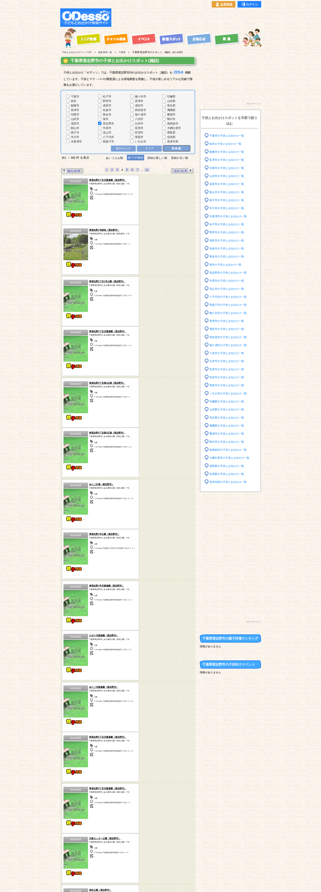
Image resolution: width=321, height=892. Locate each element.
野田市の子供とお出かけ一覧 (228, 232)
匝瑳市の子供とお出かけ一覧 (228, 377)
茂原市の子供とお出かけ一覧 (228, 184)
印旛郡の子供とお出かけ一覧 (228, 401)
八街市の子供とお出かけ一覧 (228, 353)
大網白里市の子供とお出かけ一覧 (230, 457)
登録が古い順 (181, 158)
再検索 (176, 148)
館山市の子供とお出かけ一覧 (228, 192)
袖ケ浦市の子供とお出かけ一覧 (229, 345)
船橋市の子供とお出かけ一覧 (228, 151)
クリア (149, 148)
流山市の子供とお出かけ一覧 (228, 288)
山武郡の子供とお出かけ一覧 (228, 409)
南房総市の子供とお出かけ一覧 (229, 449)
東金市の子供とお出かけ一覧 (228, 256)
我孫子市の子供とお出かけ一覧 (229, 304)
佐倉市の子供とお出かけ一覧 (228, 248)
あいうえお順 (112, 158)
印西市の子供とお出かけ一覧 (228, 167)
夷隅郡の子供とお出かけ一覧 (228, 425)
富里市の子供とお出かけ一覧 (228, 369)
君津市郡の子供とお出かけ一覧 (229, 481)
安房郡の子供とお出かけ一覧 (228, 473)
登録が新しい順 (157, 158)
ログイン (249, 4)
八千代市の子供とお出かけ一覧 (229, 296)
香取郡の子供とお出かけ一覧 (228, 465)
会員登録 (223, 4)
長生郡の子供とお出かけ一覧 (228, 417)
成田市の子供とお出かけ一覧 (228, 240)
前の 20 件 (71, 171)
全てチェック (123, 148)
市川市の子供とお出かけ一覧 (228, 208)
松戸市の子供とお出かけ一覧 (228, 224)
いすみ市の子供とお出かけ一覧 (229, 393)
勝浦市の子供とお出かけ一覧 (228, 433)
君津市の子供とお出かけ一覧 (228, 321)
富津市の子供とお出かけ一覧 (228, 159)
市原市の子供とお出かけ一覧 (228, 280)
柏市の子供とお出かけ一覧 (226, 143)
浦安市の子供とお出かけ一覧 (228, 329)
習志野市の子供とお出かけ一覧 (229, 272)
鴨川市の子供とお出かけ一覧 (228, 441)
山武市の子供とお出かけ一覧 (228, 176)
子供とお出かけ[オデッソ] (143, 884)
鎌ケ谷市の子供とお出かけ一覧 (229, 312)
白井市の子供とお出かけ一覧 (228, 361)
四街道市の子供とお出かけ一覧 (229, 336)
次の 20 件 (183, 171)
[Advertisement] (187, 17)
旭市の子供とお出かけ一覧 (226, 264)
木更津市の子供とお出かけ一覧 (229, 216)
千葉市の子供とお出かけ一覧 (228, 135)
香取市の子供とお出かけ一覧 (228, 385)
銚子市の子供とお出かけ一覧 (228, 200)
